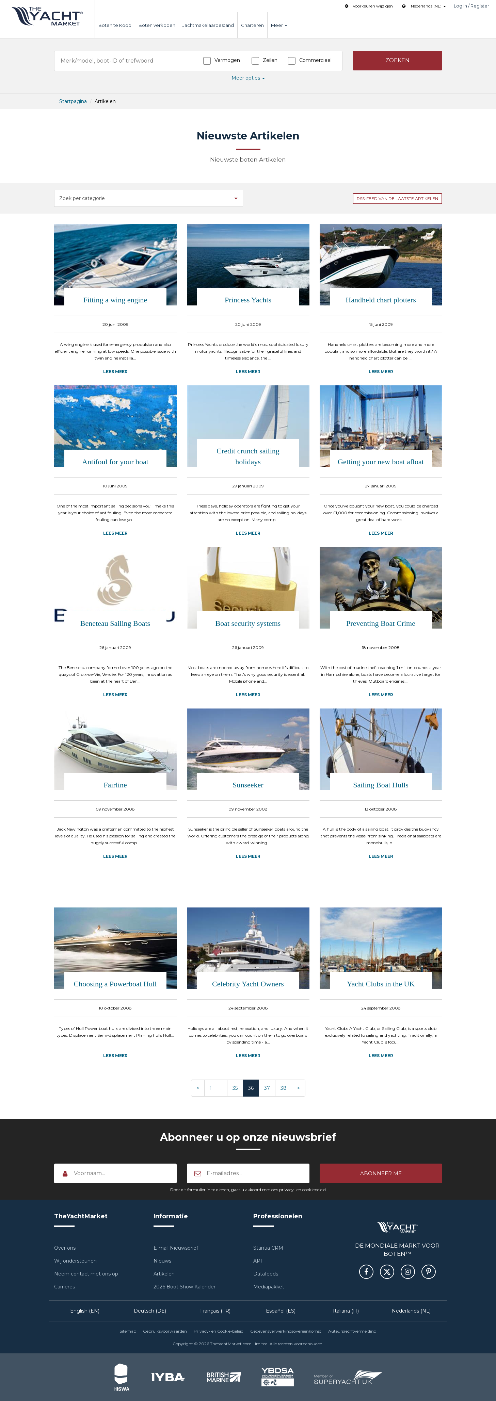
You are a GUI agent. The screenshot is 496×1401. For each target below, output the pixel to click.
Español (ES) (280, 1311)
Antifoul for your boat (115, 461)
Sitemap (127, 1331)
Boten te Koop (114, 25)
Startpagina (73, 101)
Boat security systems (248, 623)
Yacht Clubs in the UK (381, 984)
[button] (397, 60)
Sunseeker (248, 785)
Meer (279, 25)
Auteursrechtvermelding (352, 1331)
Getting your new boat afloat (381, 461)
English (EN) (84, 1311)
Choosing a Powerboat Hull (115, 984)
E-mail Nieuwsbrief (176, 1248)
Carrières (64, 1287)
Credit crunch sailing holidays (248, 456)
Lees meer (115, 371)
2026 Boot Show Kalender (184, 1287)
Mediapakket (268, 1287)
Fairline (115, 785)
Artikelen (164, 1274)
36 (251, 1088)
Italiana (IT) (346, 1311)
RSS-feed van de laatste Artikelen (397, 198)
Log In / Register (471, 6)
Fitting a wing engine (115, 300)
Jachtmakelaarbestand (208, 25)
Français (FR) (215, 1311)
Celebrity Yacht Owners (248, 984)
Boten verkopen (157, 25)
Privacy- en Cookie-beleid (218, 1331)
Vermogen (227, 60)
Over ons (65, 1248)
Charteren (252, 25)
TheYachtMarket (47, 16)
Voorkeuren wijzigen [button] (368, 6)
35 (235, 1088)
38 (284, 1088)
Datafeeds (265, 1274)
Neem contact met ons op (86, 1274)
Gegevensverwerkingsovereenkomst (285, 1331)
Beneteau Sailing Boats (115, 623)
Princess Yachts (248, 300)
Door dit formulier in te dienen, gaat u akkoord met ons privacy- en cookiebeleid (248, 1189)
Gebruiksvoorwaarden (165, 1331)
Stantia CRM (268, 1248)
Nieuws (162, 1261)
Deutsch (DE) (150, 1311)
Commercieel (315, 60)
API (257, 1261)
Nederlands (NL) (411, 1311)
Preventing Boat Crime (380, 623)
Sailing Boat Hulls (381, 785)
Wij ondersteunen (75, 1261)
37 (267, 1088)
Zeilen (270, 60)
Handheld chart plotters (381, 300)
